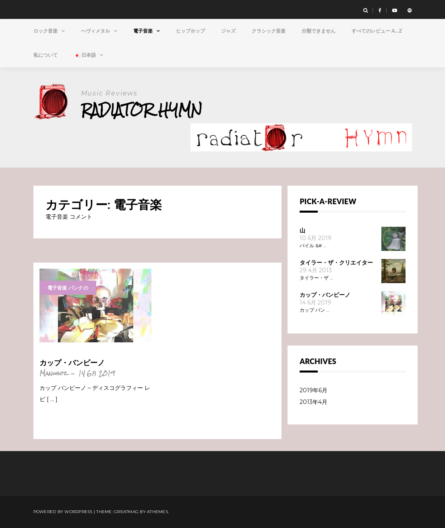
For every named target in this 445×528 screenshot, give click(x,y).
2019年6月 (313, 390)
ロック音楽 (45, 31)
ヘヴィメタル (95, 31)
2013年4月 (313, 402)
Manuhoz (53, 373)
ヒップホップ (190, 31)
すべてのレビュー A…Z (377, 31)
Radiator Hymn (141, 109)
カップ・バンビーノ (72, 362)
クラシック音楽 (269, 31)
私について (45, 55)
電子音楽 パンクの (68, 288)
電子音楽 (143, 31)
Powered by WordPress (63, 511)
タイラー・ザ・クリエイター (336, 262)
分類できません (318, 31)
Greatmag (126, 511)
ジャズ (228, 31)
